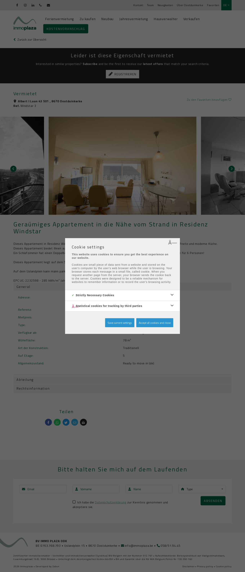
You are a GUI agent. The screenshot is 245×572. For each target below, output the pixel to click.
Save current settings (120, 323)
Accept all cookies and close (155, 323)
